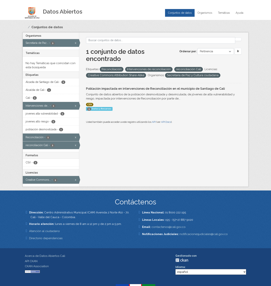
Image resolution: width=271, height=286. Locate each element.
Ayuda (239, 12)
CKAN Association (37, 266)
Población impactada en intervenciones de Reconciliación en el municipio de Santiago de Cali (155, 88)
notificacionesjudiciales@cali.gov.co (204, 234)
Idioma (180, 267)
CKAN (181, 260)
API (154, 122)
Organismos (204, 12)
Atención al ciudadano (44, 231)
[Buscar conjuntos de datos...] (160, 40)
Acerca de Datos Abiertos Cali (45, 256)
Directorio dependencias (45, 238)
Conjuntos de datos (180, 12)
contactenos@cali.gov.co (168, 227)
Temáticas (224, 12)
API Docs (166, 122)
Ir (238, 51)
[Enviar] (238, 39)
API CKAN (31, 261)
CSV (89, 104)
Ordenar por (187, 51)
